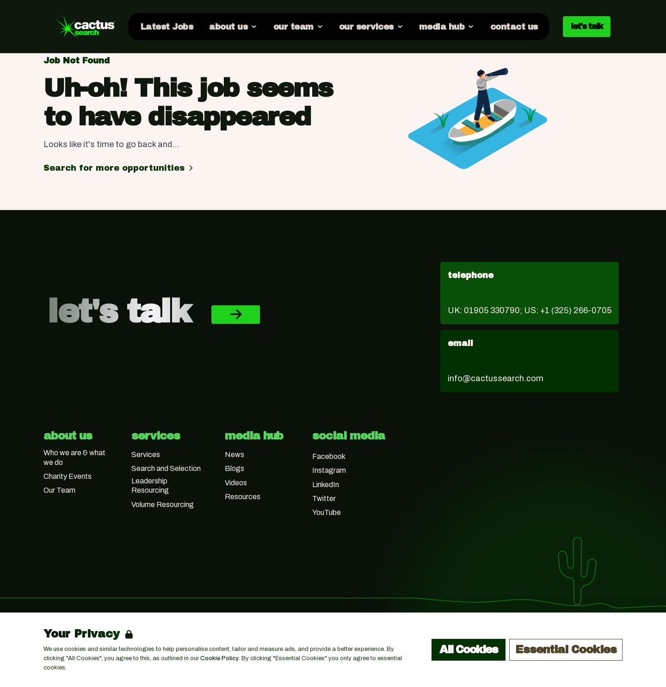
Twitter (324, 498)
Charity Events (67, 476)
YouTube (326, 512)
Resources (242, 497)
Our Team (59, 490)
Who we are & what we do (74, 457)
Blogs (234, 468)
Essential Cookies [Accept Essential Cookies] (566, 650)
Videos (236, 483)
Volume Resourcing (162, 504)
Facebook (328, 456)
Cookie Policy (219, 658)
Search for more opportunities (119, 168)
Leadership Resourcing (150, 486)
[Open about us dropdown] (232, 26)
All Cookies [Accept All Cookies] (468, 650)
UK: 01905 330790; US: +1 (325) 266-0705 (529, 310)
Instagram (329, 470)
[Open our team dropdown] (297, 26)
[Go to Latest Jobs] (166, 26)
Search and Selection (166, 468)
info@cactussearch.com (495, 378)
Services (145, 454)
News (234, 454)
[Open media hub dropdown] (446, 26)
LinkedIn (325, 485)
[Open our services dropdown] (370, 26)
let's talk (587, 26)
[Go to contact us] (513, 26)
